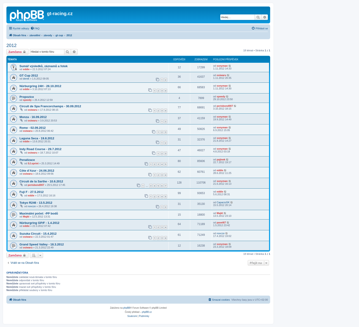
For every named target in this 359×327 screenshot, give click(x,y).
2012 (11, 45)
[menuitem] (35, 28)
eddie (26, 69)
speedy (27, 100)
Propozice (26, 97)
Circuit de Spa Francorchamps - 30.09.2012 (50, 106)
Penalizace (27, 160)
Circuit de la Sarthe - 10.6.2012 (41, 181)
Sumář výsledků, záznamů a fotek (43, 66)
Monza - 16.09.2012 (33, 117)
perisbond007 (225, 105)
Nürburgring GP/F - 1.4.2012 (39, 223)
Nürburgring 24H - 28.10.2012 (40, 86)
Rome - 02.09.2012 (32, 127)
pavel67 (221, 222)
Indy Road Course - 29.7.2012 (40, 149)
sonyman (222, 65)
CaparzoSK (223, 202)
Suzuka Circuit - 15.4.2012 (38, 233)
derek (26, 78)
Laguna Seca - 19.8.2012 (36, 138)
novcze (32, 206)
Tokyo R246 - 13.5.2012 (35, 202)
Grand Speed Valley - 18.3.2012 (41, 244)
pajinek (221, 159)
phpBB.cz (147, 312)
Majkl (26, 216)
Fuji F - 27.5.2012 (31, 192)
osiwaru (221, 75)
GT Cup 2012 (28, 75)
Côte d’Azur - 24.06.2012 (36, 170)
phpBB (126, 308)
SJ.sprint (33, 163)
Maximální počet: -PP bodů (38, 213)
